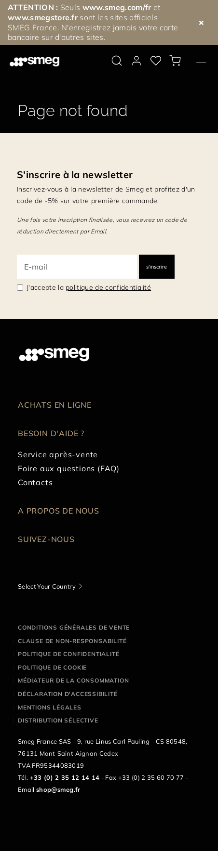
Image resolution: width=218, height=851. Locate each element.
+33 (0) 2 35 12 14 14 (65, 777)
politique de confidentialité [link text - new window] (108, 287)
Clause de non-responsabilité (72, 641)
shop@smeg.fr (58, 789)
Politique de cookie (52, 667)
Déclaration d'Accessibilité (68, 693)
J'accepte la (89, 287)
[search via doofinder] (116, 60)
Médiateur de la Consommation (73, 680)
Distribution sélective (58, 720)
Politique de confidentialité (68, 654)
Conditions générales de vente (74, 627)
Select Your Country (47, 586)
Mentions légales (50, 707)
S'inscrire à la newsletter (75, 174)
